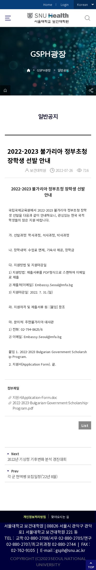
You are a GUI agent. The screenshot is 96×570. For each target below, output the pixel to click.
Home (47, 4)
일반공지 (63, 70)
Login (65, 4)
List (84, 425)
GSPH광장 (44, 70)
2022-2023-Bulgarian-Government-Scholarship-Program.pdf (51, 405)
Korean (82, 4)
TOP (91, 567)
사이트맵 (8, 18)
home (5, 90)
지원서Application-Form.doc (35, 397)
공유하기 (91, 90)
